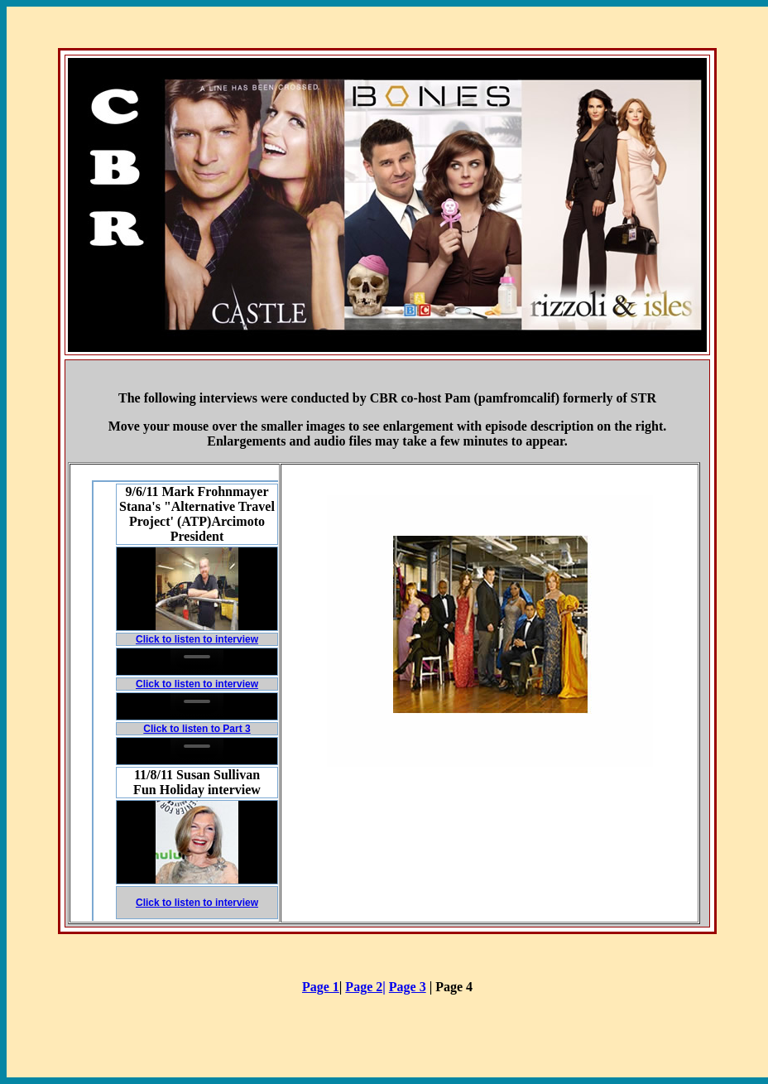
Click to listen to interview (197, 639)
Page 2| (365, 987)
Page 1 (320, 987)
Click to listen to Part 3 (196, 729)
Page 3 (407, 987)
